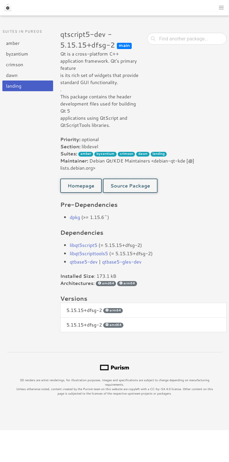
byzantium (17, 53)
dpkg (75, 217)
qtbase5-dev (84, 261)
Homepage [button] (81, 185)
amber (13, 43)
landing (13, 85)
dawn (12, 75)
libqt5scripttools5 (89, 253)
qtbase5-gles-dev (121, 261)
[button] (221, 7)
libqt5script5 (83, 245)
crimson (14, 64)
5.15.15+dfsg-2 (94, 310)
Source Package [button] (130, 185)
